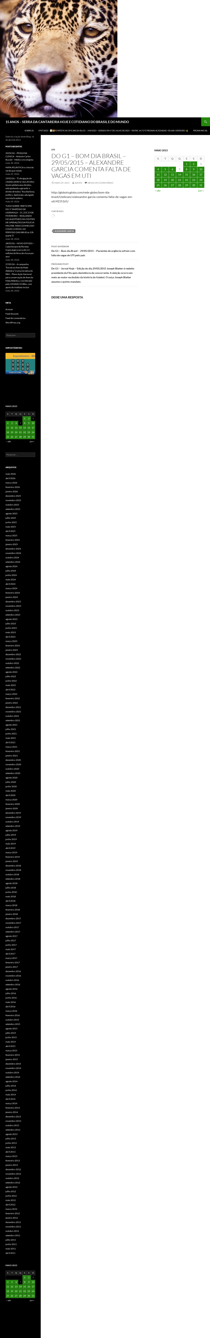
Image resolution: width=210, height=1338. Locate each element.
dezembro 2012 (13, 1169)
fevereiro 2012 (13, 1213)
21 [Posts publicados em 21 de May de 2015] (179, 179)
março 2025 (11, 535)
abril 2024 (10, 584)
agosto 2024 (11, 566)
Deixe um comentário (100, 182)
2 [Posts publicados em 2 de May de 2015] (193, 163)
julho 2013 (11, 1138)
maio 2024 (11, 579)
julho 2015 (11, 1033)
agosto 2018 (11, 883)
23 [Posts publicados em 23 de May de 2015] (193, 179)
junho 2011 (11, 1244)
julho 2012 (11, 1191)
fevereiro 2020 (13, 804)
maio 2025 (11, 526)
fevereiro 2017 (13, 962)
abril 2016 (10, 1006)
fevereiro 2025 (13, 540)
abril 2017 (10, 953)
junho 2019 (11, 839)
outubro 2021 (12, 716)
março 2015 (11, 1050)
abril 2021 (10, 742)
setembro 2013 (13, 1129)
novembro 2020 (13, 764)
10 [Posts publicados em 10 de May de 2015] (200, 169)
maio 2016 (11, 1002)
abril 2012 (10, 1204)
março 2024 (11, 588)
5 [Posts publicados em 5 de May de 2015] (165, 169)
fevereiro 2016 (13, 1015)
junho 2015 (11, 1037)
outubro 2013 (12, 1125)
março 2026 (11, 482)
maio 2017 (11, 949)
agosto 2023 (11, 619)
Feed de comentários (15, 318)
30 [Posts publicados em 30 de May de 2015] (193, 185)
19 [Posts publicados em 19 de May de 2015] (165, 179)
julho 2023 (11, 623)
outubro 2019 (12, 821)
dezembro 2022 (13, 654)
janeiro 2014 (12, 1112)
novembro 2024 (13, 553)
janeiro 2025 (12, 544)
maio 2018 (11, 896)
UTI (53, 149)
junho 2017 (11, 944)
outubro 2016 (12, 980)
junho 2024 (11, 575)
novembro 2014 (13, 1068)
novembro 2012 (13, 1173)
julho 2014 (11, 1085)
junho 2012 (11, 1195)
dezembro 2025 (13, 495)
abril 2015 (10, 1046)
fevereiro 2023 (13, 645)
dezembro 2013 (13, 1116)
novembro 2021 (13, 711)
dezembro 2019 (13, 812)
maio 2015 (11, 1041)
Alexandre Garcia (64, 231)
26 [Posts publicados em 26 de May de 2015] (165, 185)
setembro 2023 (13, 614)
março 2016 (11, 1011)
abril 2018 (10, 900)
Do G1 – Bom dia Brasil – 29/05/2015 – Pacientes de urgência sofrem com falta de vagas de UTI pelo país (94, 250)
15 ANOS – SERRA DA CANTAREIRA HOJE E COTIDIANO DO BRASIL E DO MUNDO (67, 122)
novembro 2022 (13, 658)
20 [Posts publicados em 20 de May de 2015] (172, 179)
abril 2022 (10, 689)
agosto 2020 (11, 777)
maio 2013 (11, 1147)
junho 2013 (11, 1143)
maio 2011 (11, 1248)
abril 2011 (10, 1253)
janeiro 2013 (12, 1165)
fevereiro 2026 (13, 487)
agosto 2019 (11, 830)
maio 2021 (11, 738)
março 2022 (11, 694)
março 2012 (11, 1209)
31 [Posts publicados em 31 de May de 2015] (200, 185)
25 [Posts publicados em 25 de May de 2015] (158, 185)
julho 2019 (11, 834)
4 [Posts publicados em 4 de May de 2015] (158, 169)
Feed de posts (12, 313)
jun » (201, 190)
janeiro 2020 (12, 808)
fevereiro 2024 (13, 592)
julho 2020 (11, 782)
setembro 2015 (13, 1024)
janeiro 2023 (12, 650)
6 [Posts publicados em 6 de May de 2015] (172, 169)
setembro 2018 (13, 878)
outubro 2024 (12, 557)
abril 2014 (10, 1099)
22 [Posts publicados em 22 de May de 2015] (186, 179)
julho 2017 (11, 940)
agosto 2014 (11, 1081)
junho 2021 (11, 733)
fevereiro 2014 (13, 1107)
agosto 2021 (11, 724)
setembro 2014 (13, 1077)
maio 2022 (11, 685)
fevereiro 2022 (13, 698)
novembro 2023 (13, 606)
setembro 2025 (13, 509)
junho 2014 (11, 1090)
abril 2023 (10, 636)
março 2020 (11, 799)
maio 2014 (11, 1094)
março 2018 (11, 905)
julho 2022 (11, 676)
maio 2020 (11, 790)
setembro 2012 (13, 1182)
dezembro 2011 (13, 1222)
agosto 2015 (11, 1028)
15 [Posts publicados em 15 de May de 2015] (186, 174)
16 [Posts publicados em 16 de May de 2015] (193, 174)
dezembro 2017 (13, 918)
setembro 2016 (13, 984)
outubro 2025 (12, 504)
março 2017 (11, 958)
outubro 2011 (12, 1231)
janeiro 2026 (12, 491)
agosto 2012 (11, 1187)
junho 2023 (11, 628)
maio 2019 (11, 843)
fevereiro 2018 (13, 909)
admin (78, 182)
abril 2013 (10, 1151)
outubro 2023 (12, 610)
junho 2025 (11, 522)
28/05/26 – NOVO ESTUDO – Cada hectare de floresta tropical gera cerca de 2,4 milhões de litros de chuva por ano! (20, 250)
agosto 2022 (11, 672)
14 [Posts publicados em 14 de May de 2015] (179, 174)
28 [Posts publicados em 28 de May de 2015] (179, 185)
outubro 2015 (12, 1019)
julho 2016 (11, 993)
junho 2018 (11, 892)
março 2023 (11, 641)
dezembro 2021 (13, 707)
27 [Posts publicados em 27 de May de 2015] (172, 185)
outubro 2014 (12, 1072)
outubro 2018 (12, 874)
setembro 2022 (13, 667)
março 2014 (11, 1103)
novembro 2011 (13, 1226)
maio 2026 (11, 473)
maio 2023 (11, 632)
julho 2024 (11, 570)
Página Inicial (200, 130)
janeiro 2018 (12, 914)
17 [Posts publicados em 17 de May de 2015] (200, 174)
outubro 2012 (12, 1178)
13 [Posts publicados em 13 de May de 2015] (172, 174)
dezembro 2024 (13, 548)
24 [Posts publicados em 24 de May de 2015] (200, 179)
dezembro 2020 (13, 760)
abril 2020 (10, 795)
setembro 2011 (13, 1235)
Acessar (9, 309)
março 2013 (11, 1156)
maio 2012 (11, 1200)
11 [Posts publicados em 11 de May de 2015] (158, 174)
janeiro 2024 (12, 597)
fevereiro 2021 (13, 751)
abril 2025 (10, 531)
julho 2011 (11, 1239)
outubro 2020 (12, 768)
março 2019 (11, 852)
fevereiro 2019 (13, 856)
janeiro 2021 (12, 755)
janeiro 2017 (12, 966)
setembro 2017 (13, 931)
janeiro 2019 (12, 861)
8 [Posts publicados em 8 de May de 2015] (186, 169)
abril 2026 (10, 478)
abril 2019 (10, 848)
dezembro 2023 (13, 601)
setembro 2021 (13, 720)
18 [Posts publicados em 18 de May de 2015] (158, 179)
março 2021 (11, 746)
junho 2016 (11, 997)
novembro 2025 (13, 500)
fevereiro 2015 (13, 1055)
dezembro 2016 (13, 971)
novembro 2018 (13, 870)
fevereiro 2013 (13, 1160)
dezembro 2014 (13, 1063)
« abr (158, 190)
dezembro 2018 (13, 865)
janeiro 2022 (12, 702)
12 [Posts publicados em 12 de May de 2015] (165, 174)
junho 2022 (11, 680)
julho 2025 (11, 517)
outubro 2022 (12, 663)
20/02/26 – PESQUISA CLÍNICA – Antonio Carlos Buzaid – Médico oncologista (19, 156)
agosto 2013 (11, 1134)
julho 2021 (11, 729)
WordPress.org (13, 322)
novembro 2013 (13, 1121)
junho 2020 (11, 786)
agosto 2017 (11, 936)
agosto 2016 (11, 988)
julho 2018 (11, 887)
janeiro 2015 (12, 1059)
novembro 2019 (13, 817)
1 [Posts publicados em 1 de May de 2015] (186, 163)
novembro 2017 (13, 922)
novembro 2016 (13, 975)
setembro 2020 (13, 773)
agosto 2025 (11, 513)
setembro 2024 (13, 562)
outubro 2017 (12, 927)
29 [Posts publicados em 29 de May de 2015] (186, 185)
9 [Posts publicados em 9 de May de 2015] (193, 169)
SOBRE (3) (29, 130)
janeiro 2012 (12, 1217)
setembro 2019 (13, 826)
